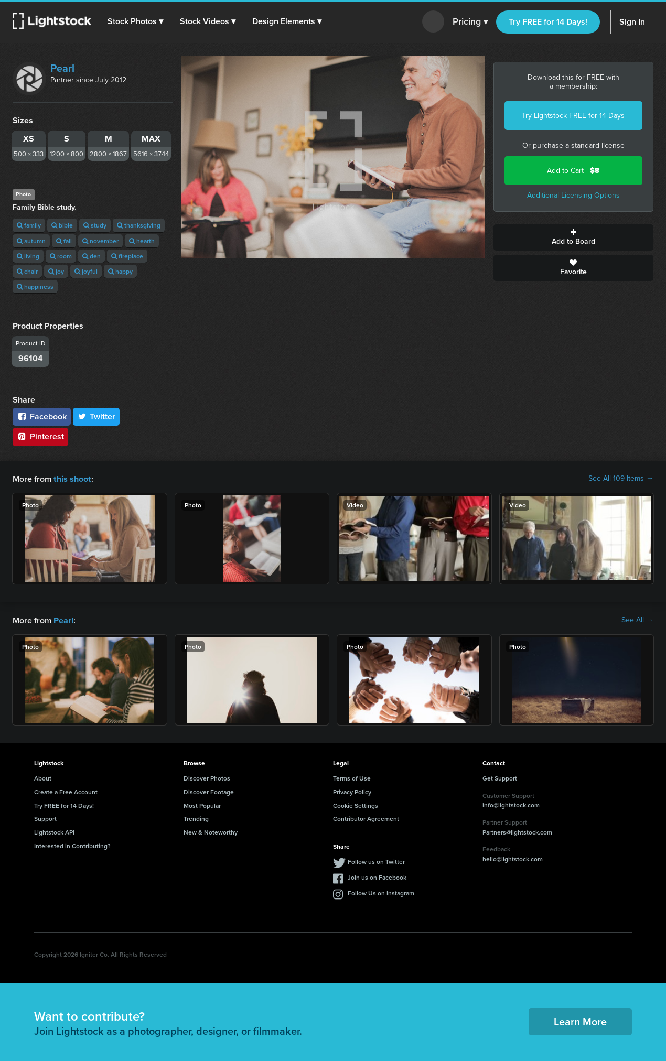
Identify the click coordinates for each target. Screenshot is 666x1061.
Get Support (499, 777)
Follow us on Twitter (376, 860)
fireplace (127, 256)
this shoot (71, 478)
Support (45, 817)
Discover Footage (209, 790)
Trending (196, 817)
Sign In (632, 22)
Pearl (62, 68)
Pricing (470, 22)
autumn (31, 240)
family (29, 225)
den (91, 256)
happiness (35, 286)
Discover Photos (207, 777)
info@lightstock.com (511, 803)
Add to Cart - (573, 170)
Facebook (42, 416)
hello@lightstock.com (512, 857)
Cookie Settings (355, 804)
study (94, 225)
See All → (637, 619)
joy (56, 271)
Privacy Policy (352, 790)
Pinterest (40, 436)
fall (64, 240)
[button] (136, 21)
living (28, 256)
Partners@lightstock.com (517, 831)
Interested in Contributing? (72, 844)
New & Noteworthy (211, 831)
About (42, 777)
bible (62, 225)
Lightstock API (54, 831)
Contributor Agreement (366, 817)
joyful (86, 271)
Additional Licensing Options (573, 195)
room (61, 256)
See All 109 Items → (620, 478)
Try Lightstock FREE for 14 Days (573, 115)
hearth (142, 240)
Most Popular (202, 804)
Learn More (580, 1020)
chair (27, 271)
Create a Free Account (66, 790)
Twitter (96, 416)
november (100, 240)
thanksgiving (138, 225)
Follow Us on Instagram (381, 891)
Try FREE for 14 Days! (548, 22)
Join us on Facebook (377, 876)
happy (120, 271)
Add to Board (573, 237)
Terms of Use (352, 777)
